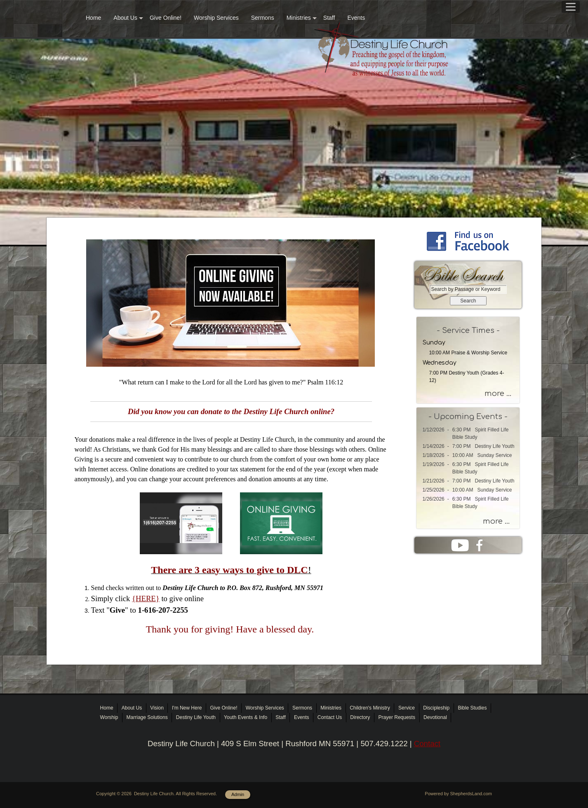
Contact (427, 743)
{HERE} (146, 598)
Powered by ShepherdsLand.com (458, 793)
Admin (237, 794)
